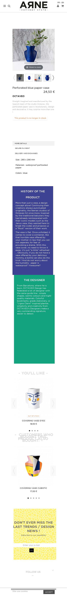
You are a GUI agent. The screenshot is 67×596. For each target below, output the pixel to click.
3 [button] (35, 430)
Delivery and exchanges (26, 153)
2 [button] (32, 430)
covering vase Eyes (33, 421)
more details (21, 143)
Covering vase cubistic (33, 488)
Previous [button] (14, 78)
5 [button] (39, 498)
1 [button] (29, 430)
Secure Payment (22, 148)
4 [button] (37, 430)
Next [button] (53, 78)
